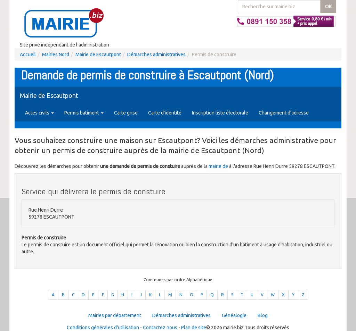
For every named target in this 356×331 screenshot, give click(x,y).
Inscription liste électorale (220, 113)
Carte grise (126, 113)
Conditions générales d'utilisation (103, 327)
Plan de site (193, 327)
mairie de (219, 166)
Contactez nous (160, 327)
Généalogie (234, 315)
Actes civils (39, 113)
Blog (263, 315)
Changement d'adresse (284, 113)
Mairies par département (114, 315)
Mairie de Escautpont (98, 54)
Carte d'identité (164, 113)
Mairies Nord (55, 54)
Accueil (28, 54)
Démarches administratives (156, 54)
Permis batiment (84, 113)
